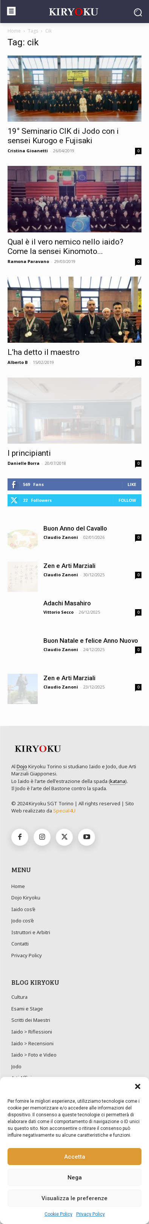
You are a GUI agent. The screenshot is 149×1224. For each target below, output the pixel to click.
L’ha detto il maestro (44, 352)
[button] (137, 1086)
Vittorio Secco (58, 612)
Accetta (74, 1156)
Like (131, 484)
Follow (127, 500)
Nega (75, 1177)
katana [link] (117, 781)
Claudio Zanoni (60, 537)
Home (14, 31)
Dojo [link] (22, 766)
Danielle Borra (24, 463)
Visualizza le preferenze (74, 1198)
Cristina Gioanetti (28, 150)
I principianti (29, 453)
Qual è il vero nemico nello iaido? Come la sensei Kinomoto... (65, 246)
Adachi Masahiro (67, 603)
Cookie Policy (58, 1214)
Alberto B (18, 362)
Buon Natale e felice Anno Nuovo (90, 640)
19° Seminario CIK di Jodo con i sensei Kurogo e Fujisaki (63, 136)
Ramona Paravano (28, 261)
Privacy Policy (90, 1214)
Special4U (64, 810)
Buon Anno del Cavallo (75, 528)
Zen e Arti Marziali (69, 565)
